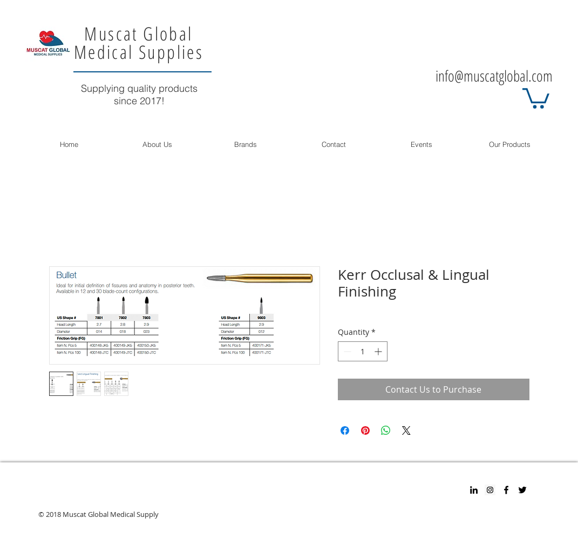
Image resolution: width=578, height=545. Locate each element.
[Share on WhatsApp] (385, 430)
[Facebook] (506, 490)
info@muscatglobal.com (494, 75)
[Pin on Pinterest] (365, 430)
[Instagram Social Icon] (490, 490)
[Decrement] (346, 351)
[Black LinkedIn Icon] (473, 490)
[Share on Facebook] (344, 430)
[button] (535, 97)
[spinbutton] (362, 351)
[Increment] (379, 351)
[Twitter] (522, 490)
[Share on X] (406, 430)
